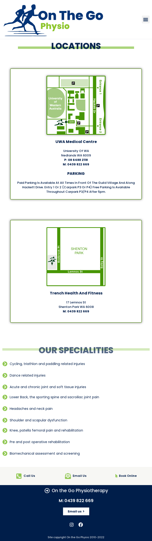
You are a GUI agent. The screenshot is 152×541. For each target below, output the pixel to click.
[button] (146, 19)
